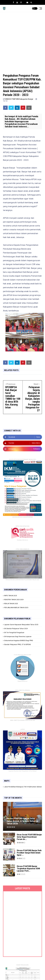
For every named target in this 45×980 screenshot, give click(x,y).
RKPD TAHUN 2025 (10, 595)
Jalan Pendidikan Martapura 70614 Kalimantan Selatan (23, 787)
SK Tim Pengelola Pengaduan (14, 632)
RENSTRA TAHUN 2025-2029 (14, 599)
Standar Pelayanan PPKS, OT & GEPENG (17, 644)
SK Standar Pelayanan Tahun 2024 (16, 628)
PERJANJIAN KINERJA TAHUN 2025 (16, 607)
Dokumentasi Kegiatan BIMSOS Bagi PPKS (18, 640)
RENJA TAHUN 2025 (11, 603)
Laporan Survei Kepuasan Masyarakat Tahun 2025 (21, 624)
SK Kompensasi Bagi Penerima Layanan (17, 636)
